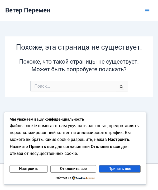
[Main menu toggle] (147, 10)
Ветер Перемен (27, 10)
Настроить (28, 168)
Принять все (119, 168)
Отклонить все (73, 168)
